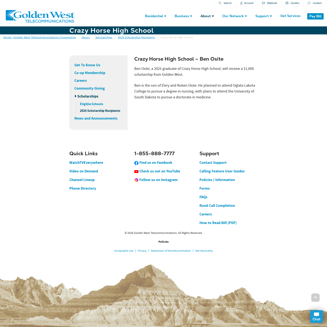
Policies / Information (217, 179)
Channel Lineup (82, 179)
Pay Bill (315, 16)
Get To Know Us (87, 65)
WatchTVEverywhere (86, 162)
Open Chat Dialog (316, 316)
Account (246, 3)
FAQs (203, 196)
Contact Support (213, 162)
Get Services (290, 16)
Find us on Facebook (153, 162)
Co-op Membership (89, 72)
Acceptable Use (123, 251)
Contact (315, 3)
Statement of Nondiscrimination (171, 251)
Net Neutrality (204, 251)
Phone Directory (82, 188)
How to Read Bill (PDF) (218, 222)
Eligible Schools (91, 104)
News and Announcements (95, 118)
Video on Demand (83, 171)
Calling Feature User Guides (222, 171)
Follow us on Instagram (156, 179)
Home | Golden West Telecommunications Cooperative (39, 37)
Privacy (142, 251)
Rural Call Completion (217, 205)
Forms (204, 188)
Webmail (269, 3)
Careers (292, 3)
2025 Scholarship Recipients (136, 37)
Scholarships (103, 37)
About (86, 37)
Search (225, 3)
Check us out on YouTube (157, 171)
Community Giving (89, 88)
